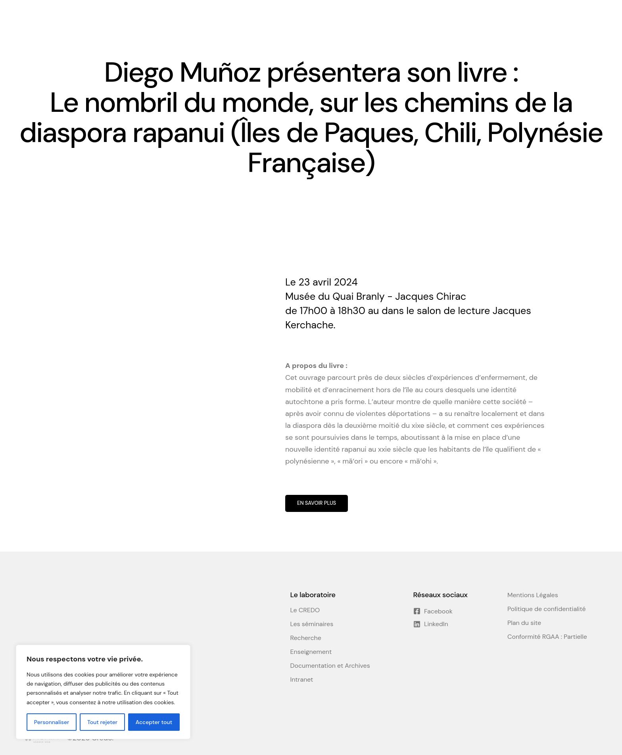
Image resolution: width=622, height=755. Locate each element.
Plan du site (524, 623)
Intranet (301, 680)
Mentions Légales (532, 595)
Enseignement (311, 652)
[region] (103, 692)
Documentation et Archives (330, 666)
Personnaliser (51, 722)
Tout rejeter (102, 722)
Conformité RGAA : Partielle (547, 637)
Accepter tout (154, 722)
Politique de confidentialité (546, 609)
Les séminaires (312, 624)
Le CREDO (305, 610)
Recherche (305, 638)
